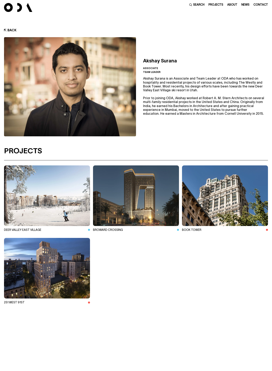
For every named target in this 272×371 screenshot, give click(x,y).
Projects (215, 4)
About (232, 4)
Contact (260, 4)
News (245, 4)
